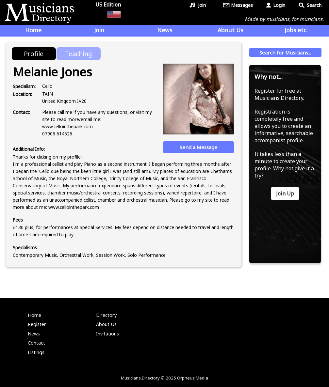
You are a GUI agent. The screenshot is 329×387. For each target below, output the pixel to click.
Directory (106, 315)
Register (37, 324)
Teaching (78, 53)
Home (33, 30)
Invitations (107, 334)
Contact (36, 343)
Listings (36, 352)
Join (202, 5)
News (164, 30)
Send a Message (198, 147)
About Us (230, 30)
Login (279, 5)
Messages (242, 5)
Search (314, 5)
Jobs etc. (296, 30)
